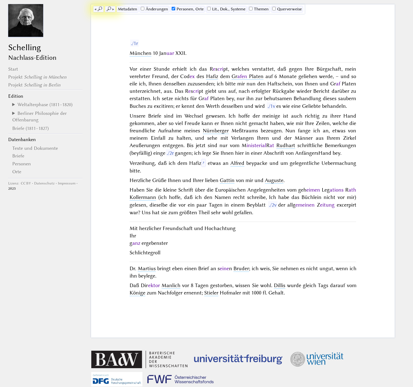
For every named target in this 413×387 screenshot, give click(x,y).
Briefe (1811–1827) (30, 128)
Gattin (227, 180)
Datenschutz (44, 183)
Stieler (211, 293)
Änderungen (154, 9)
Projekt (37, 77)
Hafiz (212, 76)
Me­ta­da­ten (127, 9)
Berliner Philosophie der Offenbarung (39, 117)
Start (13, 69)
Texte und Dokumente (35, 148)
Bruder (241, 268)
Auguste (274, 180)
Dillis (279, 285)
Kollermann (143, 197)
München (140, 53)
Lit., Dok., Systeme (226, 9)
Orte (16, 171)
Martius (147, 268)
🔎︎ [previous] (99, 9)
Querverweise (287, 9)
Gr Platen (247, 76)
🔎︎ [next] (109, 9)
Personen (21, 163)
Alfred (237, 163)
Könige (137, 293)
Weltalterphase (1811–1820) (44, 104)
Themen (259, 9)
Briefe (18, 156)
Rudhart (285, 145)
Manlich (171, 285)
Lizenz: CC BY (19, 183)
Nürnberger (216, 130)
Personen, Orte (188, 9)
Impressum (66, 183)
